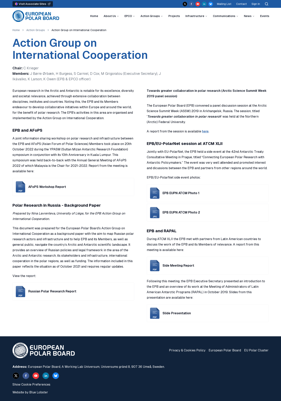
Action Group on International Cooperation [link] (79, 30)
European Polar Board (225, 350)
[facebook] (191, 4)
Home (94, 16)
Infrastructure (194, 16)
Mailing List (224, 3)
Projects (174, 16)
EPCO (128, 16)
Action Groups (150, 16)
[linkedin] (204, 4)
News (248, 16)
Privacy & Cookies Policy (187, 350)
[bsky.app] (210, 4)
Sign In (256, 3)
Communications (224, 16)
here (205, 131)
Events (264, 16)
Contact (241, 3)
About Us (110, 16)
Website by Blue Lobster (30, 392)
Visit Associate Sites (33, 3)
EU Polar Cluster (256, 350)
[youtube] (197, 4)
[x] (184, 4)
